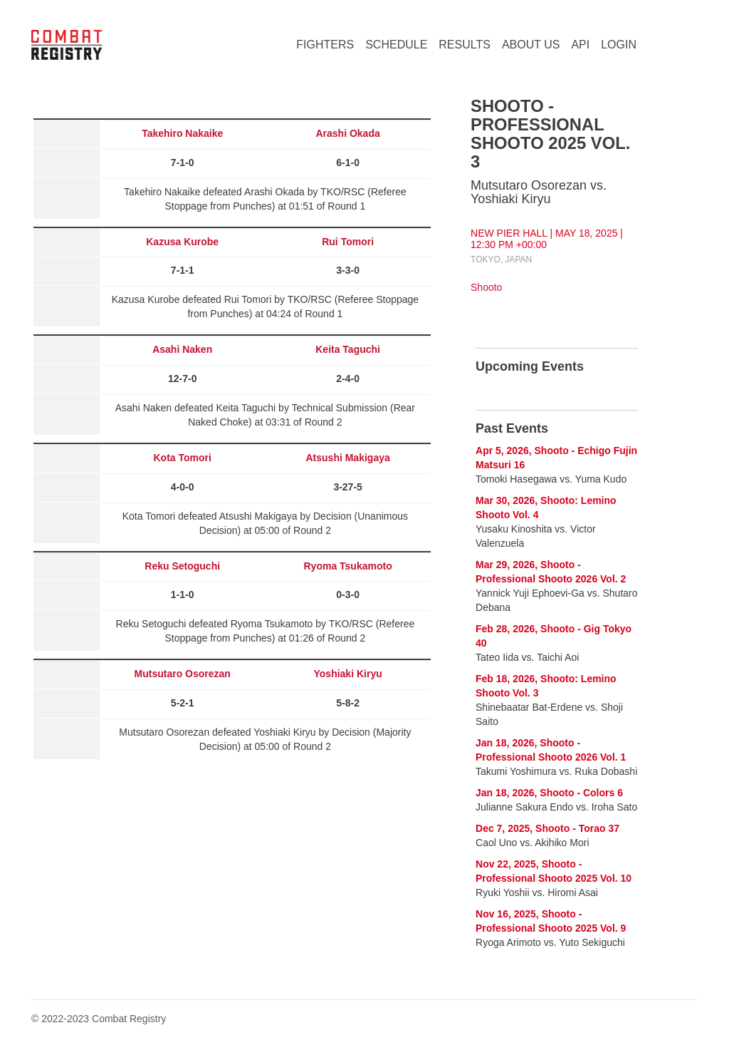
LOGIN (618, 44)
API (580, 44)
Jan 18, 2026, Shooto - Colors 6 (549, 792)
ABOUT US (531, 44)
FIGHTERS (325, 44)
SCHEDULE (396, 44)
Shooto (486, 287)
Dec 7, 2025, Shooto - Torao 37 (547, 828)
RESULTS (465, 44)
